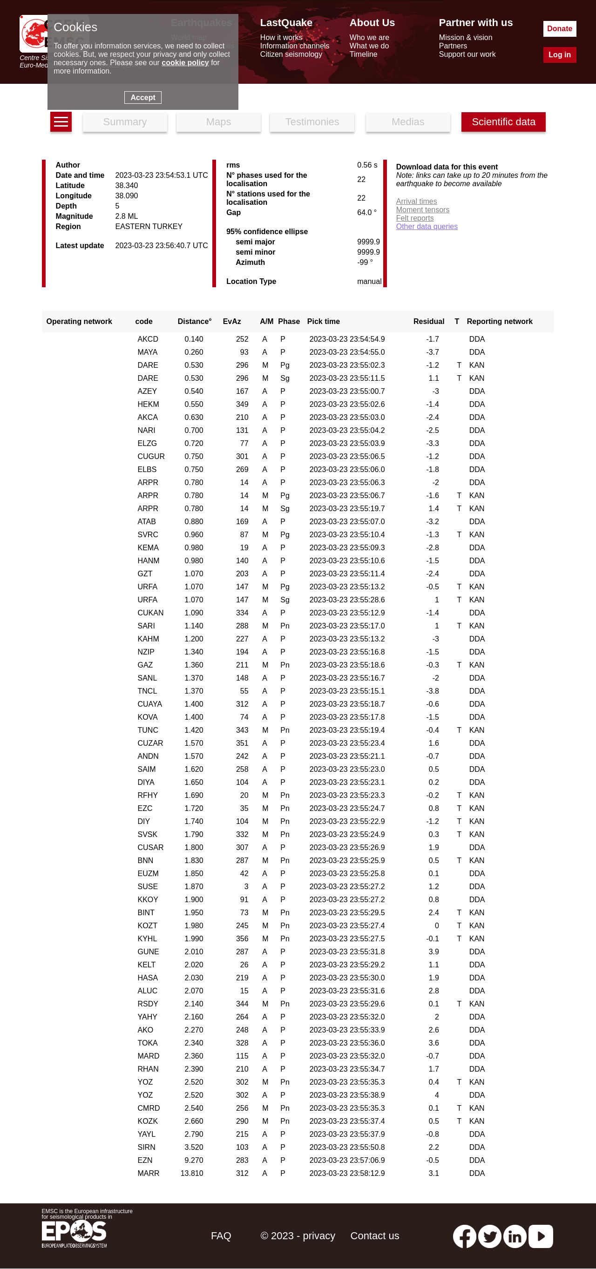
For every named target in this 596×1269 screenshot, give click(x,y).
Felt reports (415, 218)
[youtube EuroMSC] (540, 1236)
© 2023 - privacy (298, 1236)
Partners (453, 46)
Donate (559, 29)
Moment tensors (423, 210)
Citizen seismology (291, 54)
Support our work (467, 54)
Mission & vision (466, 37)
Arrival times (416, 201)
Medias (408, 122)
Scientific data (503, 122)
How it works (281, 37)
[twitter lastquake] (489, 1236)
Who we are (369, 37)
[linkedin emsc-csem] (515, 1236)
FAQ (221, 1236)
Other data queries (427, 226)
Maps (218, 122)
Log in (560, 55)
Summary (125, 122)
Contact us (375, 1236)
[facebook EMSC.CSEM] (464, 1236)
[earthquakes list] (61, 122)
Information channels (295, 46)
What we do (369, 46)
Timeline (364, 54)
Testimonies (312, 122)
